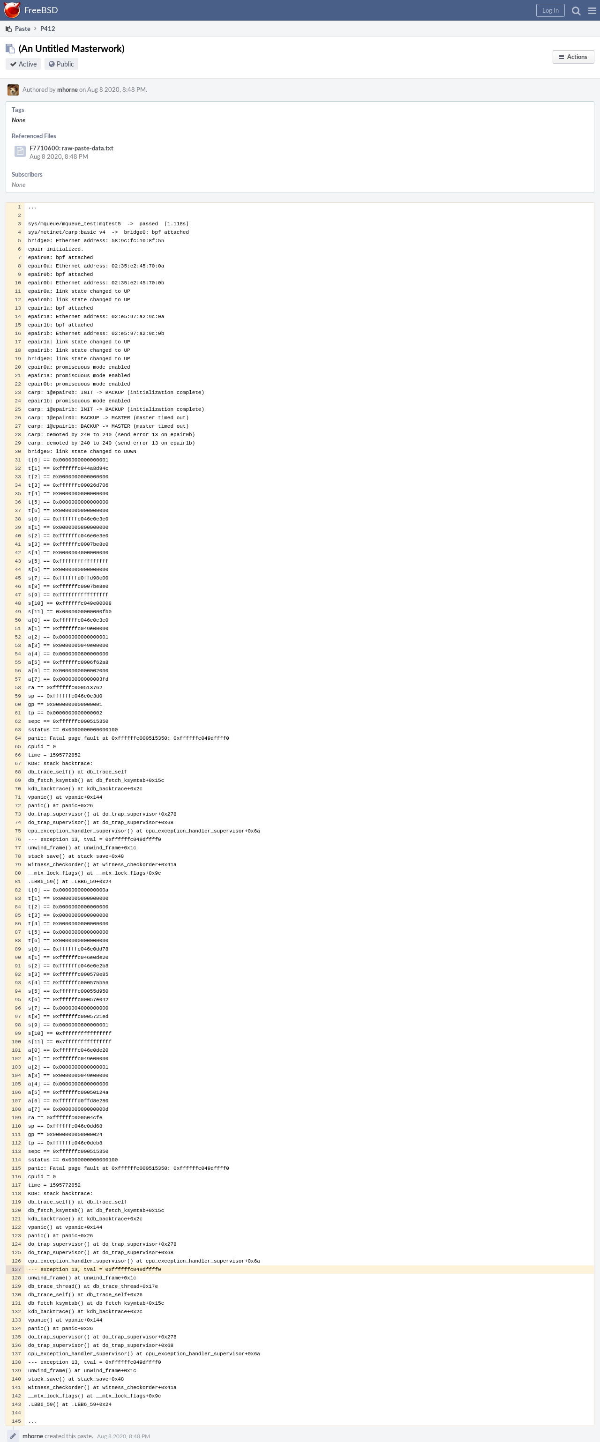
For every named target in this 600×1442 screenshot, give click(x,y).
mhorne (67, 89)
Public (65, 63)
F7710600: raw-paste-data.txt (71, 148)
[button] (592, 10)
